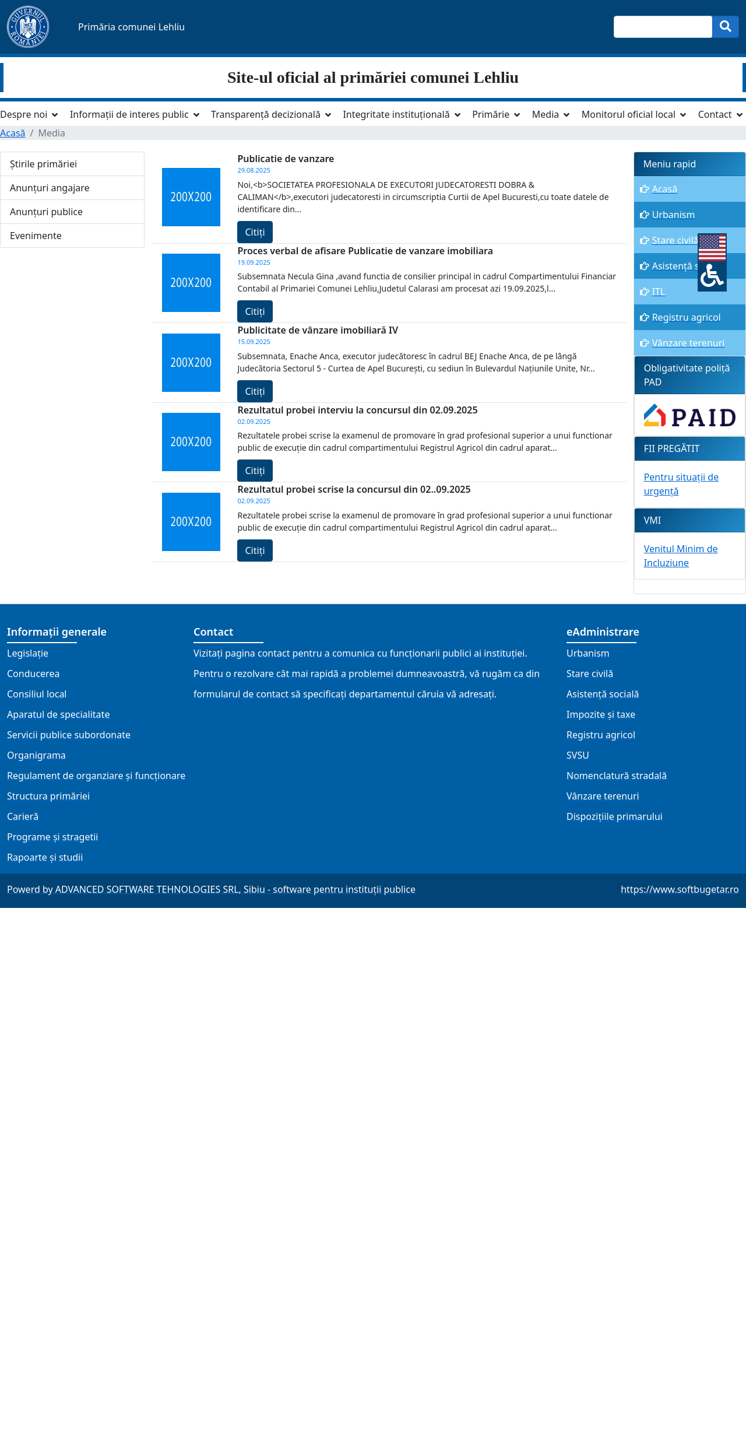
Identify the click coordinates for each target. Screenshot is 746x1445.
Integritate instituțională (396, 114)
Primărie (490, 114)
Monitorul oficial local (628, 114)
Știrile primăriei (43, 163)
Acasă (13, 133)
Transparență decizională (266, 114)
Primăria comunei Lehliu (131, 26)
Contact (715, 114)
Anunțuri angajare (50, 187)
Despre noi (23, 114)
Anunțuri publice (46, 211)
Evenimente (36, 235)
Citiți (255, 232)
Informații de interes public (129, 114)
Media (545, 114)
